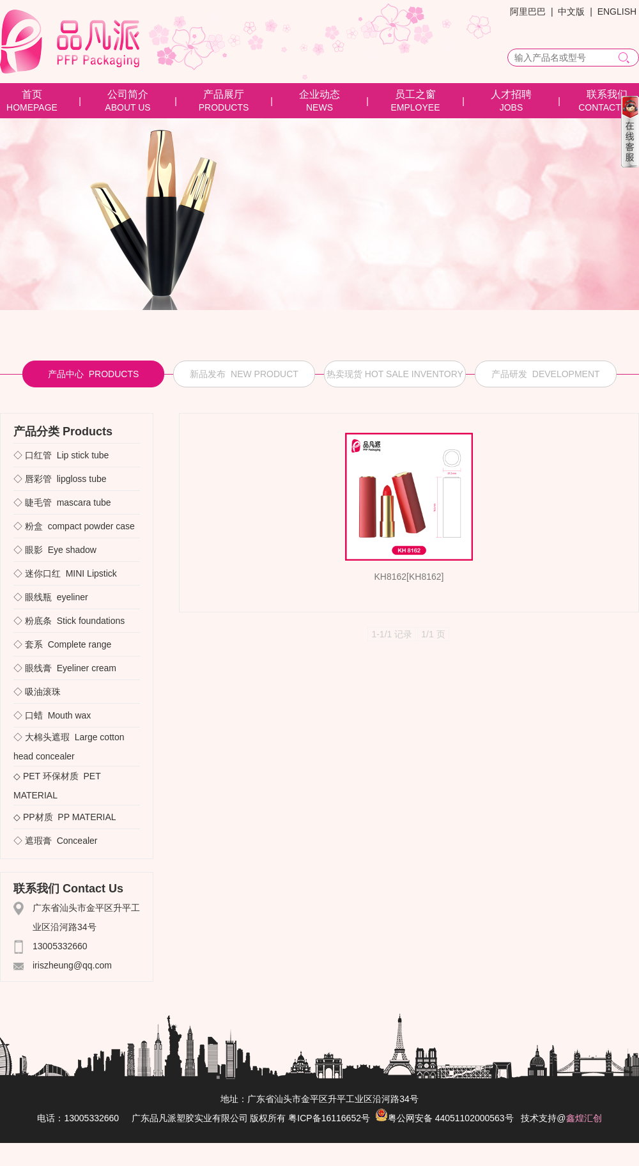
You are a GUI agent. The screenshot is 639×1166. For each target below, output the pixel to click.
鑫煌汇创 (584, 1118)
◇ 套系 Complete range (62, 644)
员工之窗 (415, 94)
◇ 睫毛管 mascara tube (62, 502)
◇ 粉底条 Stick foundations (69, 621)
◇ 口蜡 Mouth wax (52, 715)
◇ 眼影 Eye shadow (54, 550)
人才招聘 (511, 94)
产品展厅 (223, 94)
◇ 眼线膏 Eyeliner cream (64, 668)
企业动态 (319, 94)
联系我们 (607, 94)
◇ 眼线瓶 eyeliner (50, 597)
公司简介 (127, 94)
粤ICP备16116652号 (329, 1118)
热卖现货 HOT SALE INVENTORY (395, 374)
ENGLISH (616, 11)
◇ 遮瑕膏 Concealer (55, 841)
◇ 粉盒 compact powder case (74, 526)
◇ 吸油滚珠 (39, 692)
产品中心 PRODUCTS (93, 374)
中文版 (571, 11)
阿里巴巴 (528, 11)
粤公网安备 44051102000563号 (444, 1118)
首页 (32, 94)
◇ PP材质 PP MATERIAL (64, 817)
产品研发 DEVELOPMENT (545, 374)
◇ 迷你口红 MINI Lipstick (65, 573)
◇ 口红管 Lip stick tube (61, 455)
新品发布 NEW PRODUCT (244, 374)
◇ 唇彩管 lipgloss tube (60, 479)
